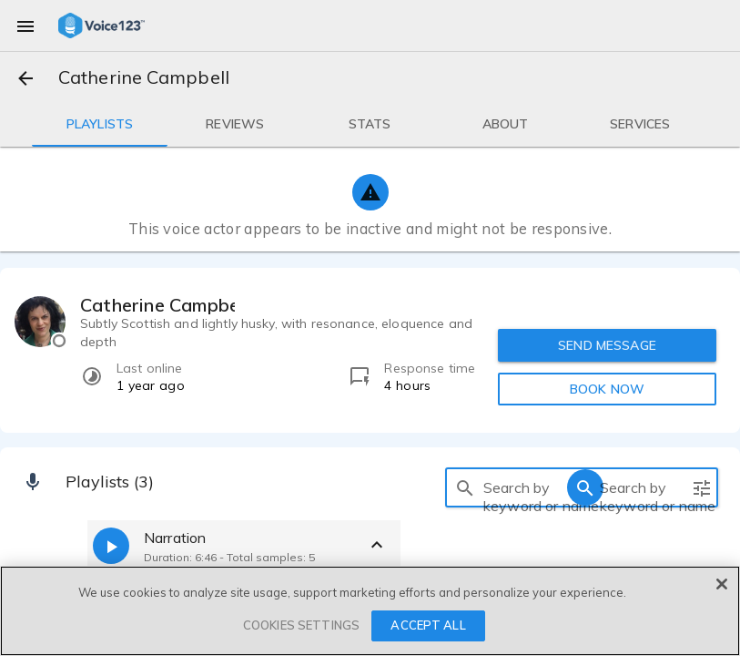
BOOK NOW (607, 389)
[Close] (722, 584)
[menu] (25, 25)
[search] (465, 487)
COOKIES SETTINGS (301, 625)
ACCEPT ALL (427, 625)
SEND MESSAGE (607, 345)
